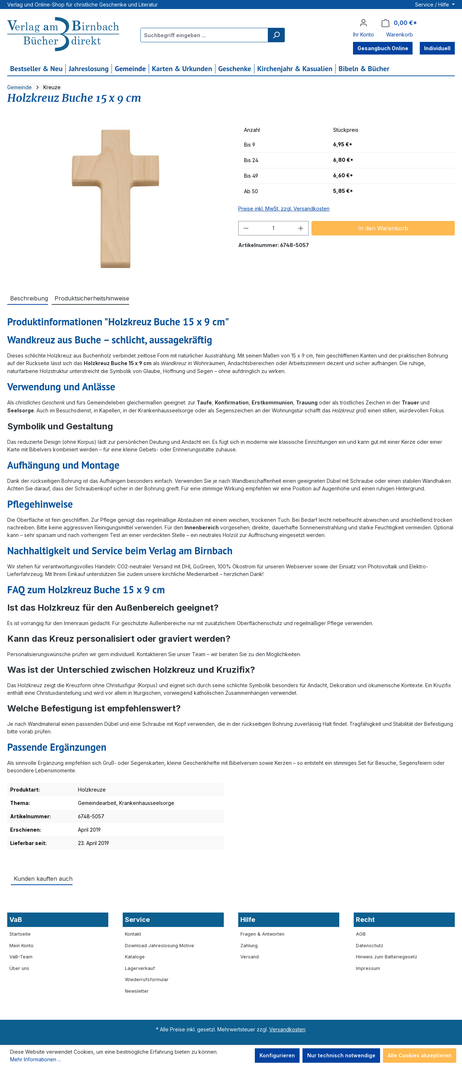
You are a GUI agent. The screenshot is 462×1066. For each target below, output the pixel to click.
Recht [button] (365, 919)
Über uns (19, 968)
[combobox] (204, 35)
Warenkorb (399, 34)
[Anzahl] (273, 228)
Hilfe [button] (247, 919)
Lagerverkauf (140, 968)
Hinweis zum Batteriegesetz (386, 956)
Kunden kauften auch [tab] (43, 878)
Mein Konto (21, 945)
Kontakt (133, 934)
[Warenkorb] (399, 23)
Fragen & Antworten (262, 934)
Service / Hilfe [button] (432, 4)
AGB (361, 934)
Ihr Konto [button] (363, 34)
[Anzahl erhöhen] (301, 228)
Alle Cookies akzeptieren (420, 1055)
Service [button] (137, 919)
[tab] (27, 298)
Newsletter (137, 991)
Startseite (20, 934)
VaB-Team (20, 956)
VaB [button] (15, 919)
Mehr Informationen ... (35, 1059)
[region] (115, 200)
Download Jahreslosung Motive (159, 945)
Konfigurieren (277, 1055)
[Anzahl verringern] (245, 228)
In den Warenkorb (383, 228)
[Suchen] (276, 35)
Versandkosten (287, 1029)
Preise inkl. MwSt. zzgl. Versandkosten (284, 208)
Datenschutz (369, 945)
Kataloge (135, 956)
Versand (249, 956)
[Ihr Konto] (363, 23)
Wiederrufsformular (147, 979)
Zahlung (249, 945)
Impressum (368, 968)
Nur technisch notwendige (341, 1055)
